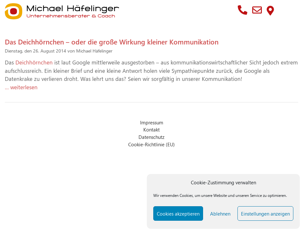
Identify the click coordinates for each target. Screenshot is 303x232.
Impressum (151, 122)
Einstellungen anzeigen (265, 213)
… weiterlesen (21, 87)
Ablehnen (220, 213)
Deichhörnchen (34, 62)
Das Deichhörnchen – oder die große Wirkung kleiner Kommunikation (111, 41)
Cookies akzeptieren (178, 213)
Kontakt (151, 129)
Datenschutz (151, 136)
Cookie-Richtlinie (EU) (151, 144)
